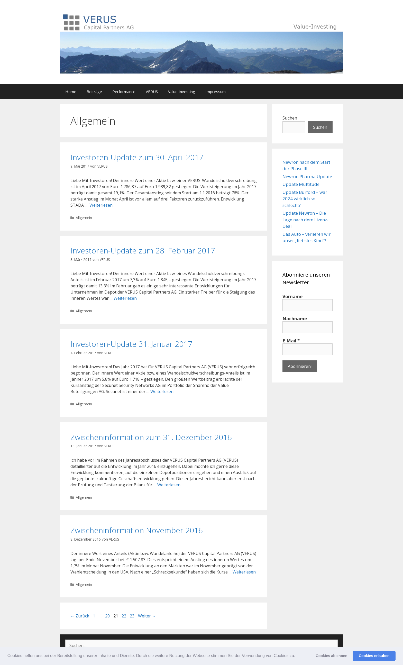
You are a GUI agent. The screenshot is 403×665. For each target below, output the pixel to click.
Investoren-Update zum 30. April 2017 (136, 157)
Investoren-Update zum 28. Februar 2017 (142, 250)
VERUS (152, 91)
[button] (297, 656)
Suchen (289, 118)
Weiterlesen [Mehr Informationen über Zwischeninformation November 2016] (244, 572)
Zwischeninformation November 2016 (136, 530)
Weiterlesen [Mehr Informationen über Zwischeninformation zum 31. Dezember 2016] (168, 485)
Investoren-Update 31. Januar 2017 (131, 344)
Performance (123, 91)
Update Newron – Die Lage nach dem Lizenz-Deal (305, 219)
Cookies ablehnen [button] (331, 656)
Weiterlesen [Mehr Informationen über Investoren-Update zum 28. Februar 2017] (125, 298)
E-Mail (291, 340)
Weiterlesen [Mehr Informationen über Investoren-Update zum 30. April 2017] (101, 205)
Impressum (215, 91)
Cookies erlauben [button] (374, 656)
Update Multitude (300, 184)
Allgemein (84, 217)
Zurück (79, 616)
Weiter (147, 616)
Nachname (294, 318)
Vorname (292, 296)
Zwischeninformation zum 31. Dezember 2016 (151, 437)
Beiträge (94, 91)
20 (108, 616)
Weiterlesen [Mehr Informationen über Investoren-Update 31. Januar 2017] (161, 391)
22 (124, 616)
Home (70, 91)
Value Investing (181, 91)
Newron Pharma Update (307, 176)
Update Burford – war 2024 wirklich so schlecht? (304, 198)
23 (133, 616)
